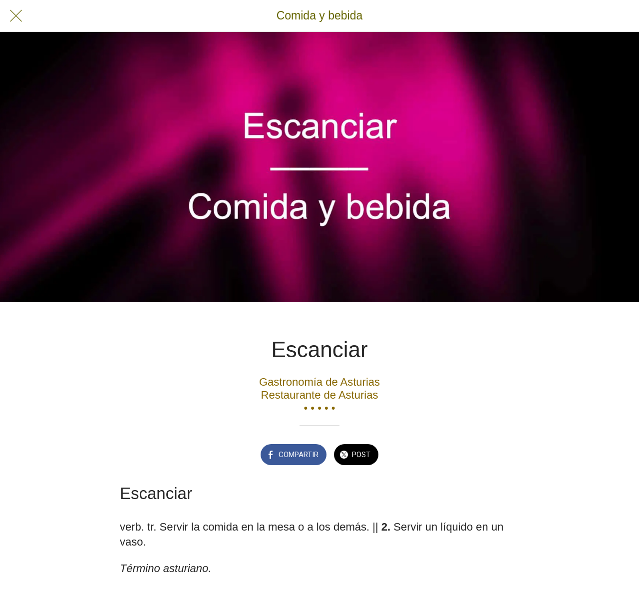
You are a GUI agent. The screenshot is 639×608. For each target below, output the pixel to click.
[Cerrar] (16, 16)
